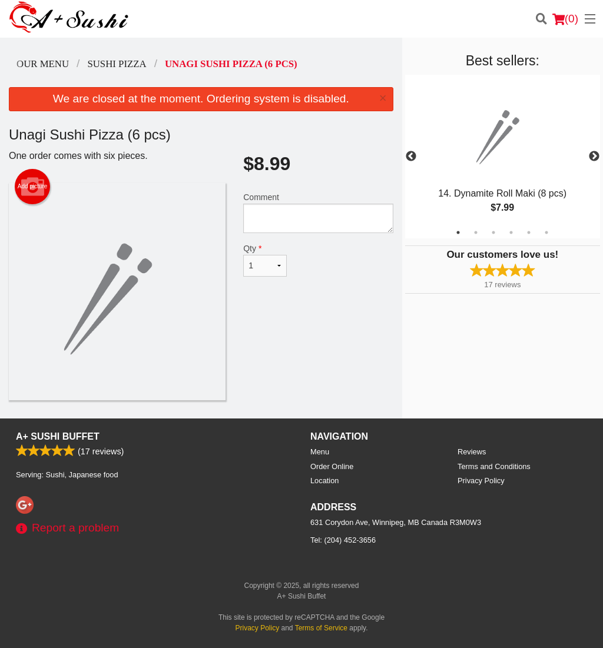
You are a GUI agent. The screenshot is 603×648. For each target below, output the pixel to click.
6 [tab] (546, 232)
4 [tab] (511, 232)
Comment (318, 212)
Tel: (343, 540)
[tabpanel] (502, 156)
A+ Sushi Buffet (58, 436)
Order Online (331, 466)
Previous (411, 156)
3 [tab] (493, 232)
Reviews (472, 451)
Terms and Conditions (494, 466)
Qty (265, 260)
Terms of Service (321, 628)
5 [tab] (529, 232)
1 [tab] (458, 232)
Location (324, 480)
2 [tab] (476, 232)
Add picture (33, 186)
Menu (319, 451)
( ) (565, 19)
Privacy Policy (481, 480)
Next (594, 156)
